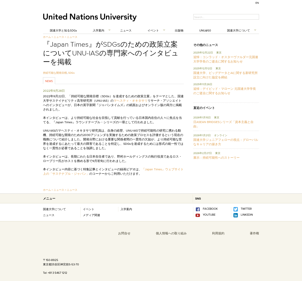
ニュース (126, 30)
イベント (153, 30)
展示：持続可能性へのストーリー (216, 157)
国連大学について (238, 30)
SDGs (71, 73)
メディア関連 (91, 215)
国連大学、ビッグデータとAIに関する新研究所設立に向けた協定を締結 (225, 75)
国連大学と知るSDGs (63, 30)
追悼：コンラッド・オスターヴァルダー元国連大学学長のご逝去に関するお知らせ (225, 59)
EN (257, 3)
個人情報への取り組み (171, 233)
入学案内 (98, 30)
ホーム (47, 37)
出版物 (179, 30)
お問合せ (124, 233)
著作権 (254, 233)
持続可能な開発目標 (55, 73)
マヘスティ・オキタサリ (130, 100)
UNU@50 (205, 30)
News (49, 81)
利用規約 (218, 233)
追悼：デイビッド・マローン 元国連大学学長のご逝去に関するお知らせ (224, 90)
